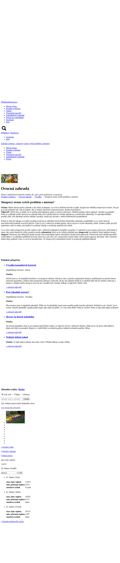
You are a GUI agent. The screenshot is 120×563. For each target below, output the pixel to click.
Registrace (13, 102)
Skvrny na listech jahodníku (20, 316)
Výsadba (38, 197)
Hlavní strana (11, 106)
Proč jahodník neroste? (17, 292)
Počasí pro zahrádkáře (15, 118)
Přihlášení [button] (5, 102)
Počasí (8, 159)
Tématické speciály (14, 113)
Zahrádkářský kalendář (15, 115)
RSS (8, 122)
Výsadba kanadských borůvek (21, 265)
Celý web (7, 394)
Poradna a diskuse (13, 109)
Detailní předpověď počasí (12, 521)
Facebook (10, 120)
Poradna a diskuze (8, 197)
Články (9, 111)
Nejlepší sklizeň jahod (17, 337)
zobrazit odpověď (14, 287)
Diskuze (26, 394)
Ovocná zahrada (25, 197)
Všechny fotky (7, 447)
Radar (21, 389)
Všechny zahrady (8, 451)
